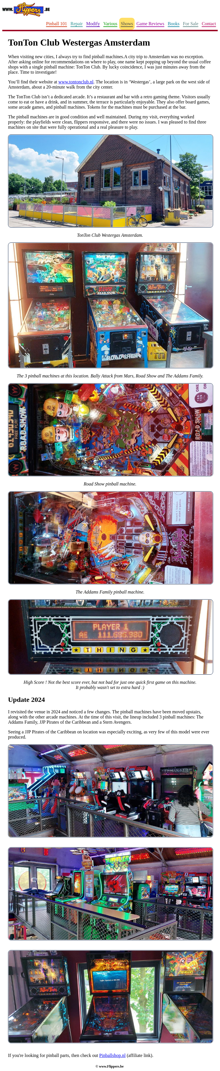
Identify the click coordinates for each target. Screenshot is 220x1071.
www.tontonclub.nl (76, 81)
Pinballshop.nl (112, 1055)
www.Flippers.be (111, 1066)
